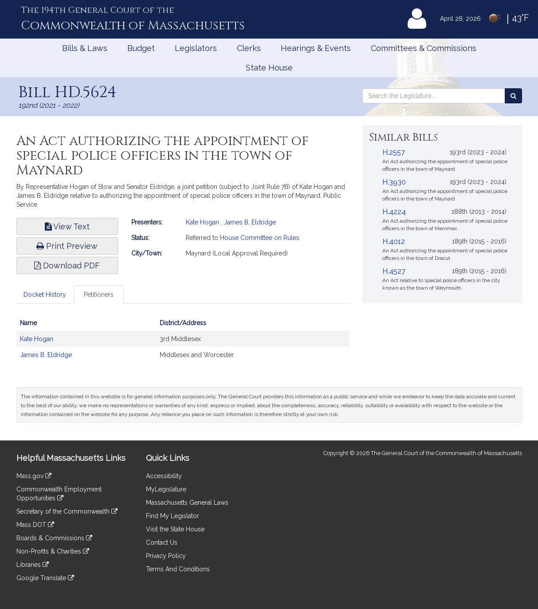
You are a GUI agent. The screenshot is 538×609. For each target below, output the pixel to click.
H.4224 (394, 212)
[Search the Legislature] (513, 95)
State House (269, 67)
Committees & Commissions (423, 48)
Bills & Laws (84, 48)
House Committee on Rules (259, 237)
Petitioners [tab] (99, 294)
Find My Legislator (172, 515)
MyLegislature (166, 489)
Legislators (196, 48)
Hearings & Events (316, 48)
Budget (141, 48)
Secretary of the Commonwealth (67, 511)
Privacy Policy (166, 555)
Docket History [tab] (45, 294)
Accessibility (164, 475)
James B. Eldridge (250, 222)
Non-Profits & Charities (52, 551)
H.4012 (393, 241)
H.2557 (393, 152)
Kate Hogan (202, 222)
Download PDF (67, 265)
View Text (67, 226)
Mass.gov (33, 475)
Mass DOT (35, 524)
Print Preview (67, 246)
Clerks (249, 48)
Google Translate (45, 577)
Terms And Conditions (178, 569)
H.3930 (394, 182)
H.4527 (393, 271)
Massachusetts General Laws (187, 502)
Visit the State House (175, 529)
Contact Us (161, 542)
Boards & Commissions (54, 538)
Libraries (32, 564)
